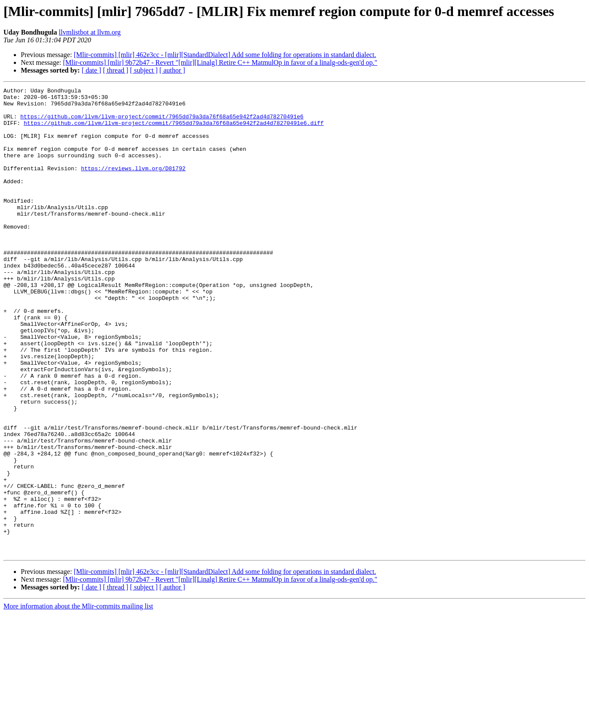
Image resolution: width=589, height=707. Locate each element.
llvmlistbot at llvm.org (90, 32)
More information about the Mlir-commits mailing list (78, 699)
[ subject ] (144, 70)
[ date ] (91, 70)
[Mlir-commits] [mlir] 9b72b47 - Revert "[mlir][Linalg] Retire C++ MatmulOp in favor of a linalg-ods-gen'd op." (220, 62)
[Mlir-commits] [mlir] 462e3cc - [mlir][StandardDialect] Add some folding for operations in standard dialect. (225, 54)
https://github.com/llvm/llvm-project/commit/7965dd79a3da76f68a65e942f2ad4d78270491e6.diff (174, 130)
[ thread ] (115, 70)
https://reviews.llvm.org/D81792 (133, 185)
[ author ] (172, 70)
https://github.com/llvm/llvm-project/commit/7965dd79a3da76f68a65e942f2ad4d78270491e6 (161, 123)
